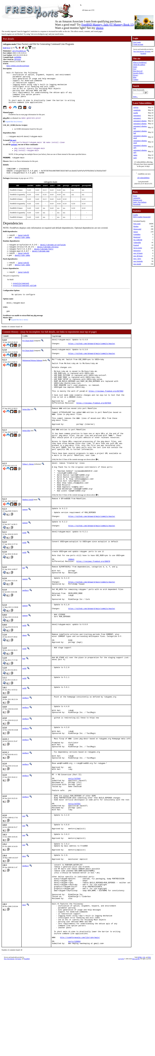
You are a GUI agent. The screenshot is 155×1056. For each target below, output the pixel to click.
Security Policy (138, 73)
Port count (136, 224)
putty (135, 158)
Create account (138, 44)
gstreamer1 (137, 116)
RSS (149, 1051)
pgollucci (25, 642)
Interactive (137, 251)
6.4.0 (4, 48)
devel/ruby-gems (22, 248)
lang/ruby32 (23, 246)
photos (99, 27)
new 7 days (137, 259)
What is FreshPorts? (140, 62)
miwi (24, 933)
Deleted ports (137, 200)
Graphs (135, 215)
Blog (134, 77)
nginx (135, 155)
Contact (135, 79)
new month (137, 264)
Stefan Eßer (26, 436)
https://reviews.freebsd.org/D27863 (106, 415)
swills (24, 578)
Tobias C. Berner (28, 500)
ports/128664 (74, 1035)
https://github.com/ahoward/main (18, 66)
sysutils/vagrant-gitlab (24, 299)
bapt (23, 715)
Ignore (135, 232)
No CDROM (137, 240)
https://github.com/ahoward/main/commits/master (91, 360)
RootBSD (143, 53)
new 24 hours (138, 253)
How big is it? (138, 71)
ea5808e (17, 57)
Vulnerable (137, 242)
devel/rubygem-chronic (48, 258)
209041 (71, 607)
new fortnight (138, 261)
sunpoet (25, 552)
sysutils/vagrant (21, 297)
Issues (135, 67)
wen (23, 889)
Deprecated (137, 229)
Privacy (135, 75)
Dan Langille (135, 1053)
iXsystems (147, 51)
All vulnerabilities (143, 178)
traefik (135, 113)
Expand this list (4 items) (13, 129)
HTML (140, 1051)
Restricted (136, 237)
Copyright (121, 1053)
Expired (136, 245)
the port (13, 148)
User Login (137, 42)
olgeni (24, 690)
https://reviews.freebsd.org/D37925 (93, 429)
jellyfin (135, 107)
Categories (136, 198)
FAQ (134, 69)
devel (8, 48)
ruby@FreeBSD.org (19, 51)
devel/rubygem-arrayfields (53, 256)
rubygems (17, 60)
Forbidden (136, 234)
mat (23, 616)
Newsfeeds (136, 204)
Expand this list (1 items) (19, 335)
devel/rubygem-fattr (44, 260)
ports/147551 (74, 875)
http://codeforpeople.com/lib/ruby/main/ (80, 1030)
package (14, 153)
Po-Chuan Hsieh (28, 356)
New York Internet (138, 51)
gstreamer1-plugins (140, 121)
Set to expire (137, 248)
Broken (135, 226)
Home (135, 196)
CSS (144, 1051)
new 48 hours (138, 256)
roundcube (137, 110)
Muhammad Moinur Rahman (32, 377)
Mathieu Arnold (27, 542)
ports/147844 (74, 845)
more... (135, 97)
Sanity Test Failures (139, 202)
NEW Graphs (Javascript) (141, 217)
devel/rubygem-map (40, 263)
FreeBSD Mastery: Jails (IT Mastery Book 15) (107, 24)
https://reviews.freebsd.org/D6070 (93, 609)
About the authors (139, 65)
